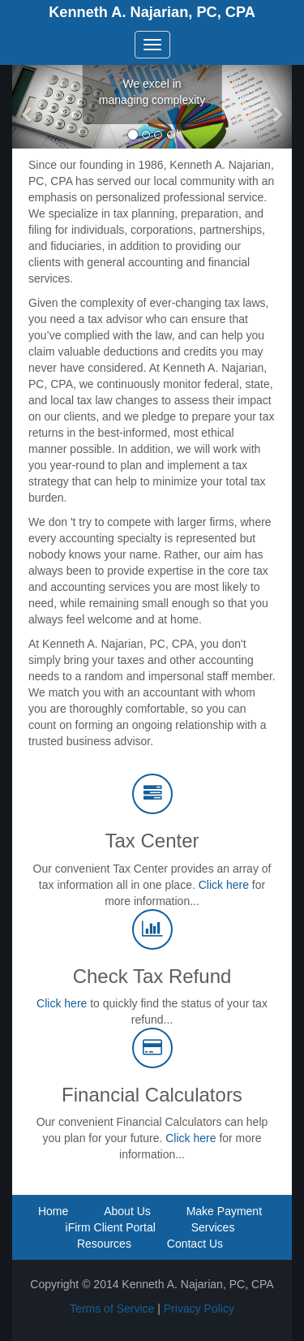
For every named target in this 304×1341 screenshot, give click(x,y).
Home (53, 1211)
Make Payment (224, 1211)
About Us (127, 1211)
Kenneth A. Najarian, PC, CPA (152, 12)
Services (213, 1227)
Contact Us (195, 1243)
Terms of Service (112, 1308)
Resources (104, 1243)
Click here (224, 884)
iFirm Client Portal (111, 1227)
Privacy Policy (199, 1308)
